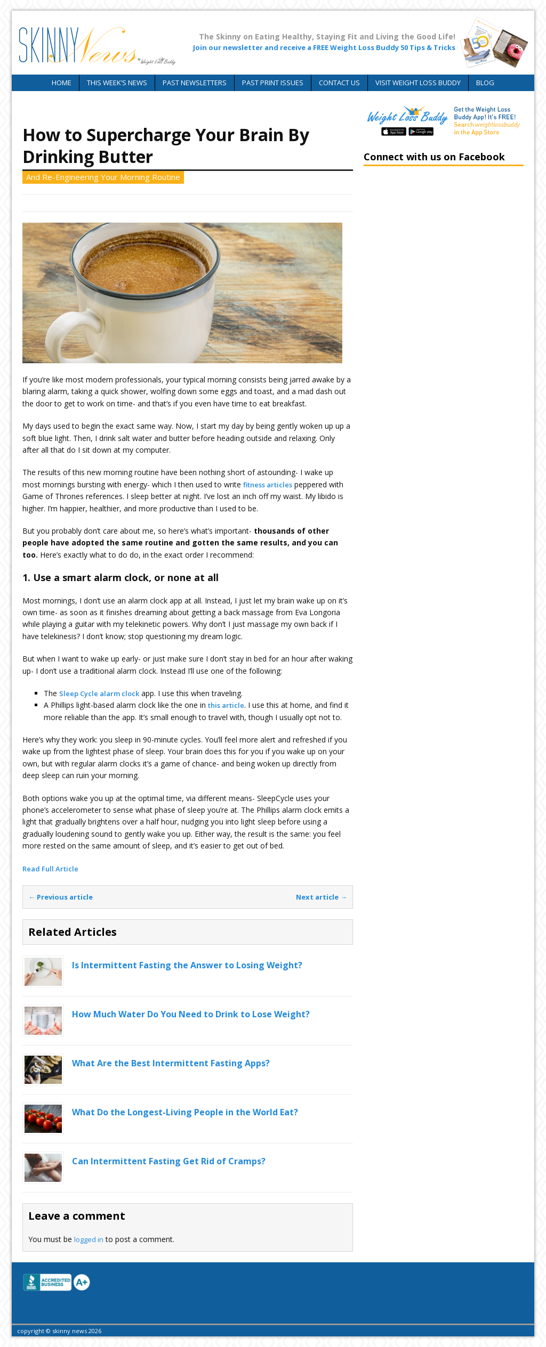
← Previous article (60, 897)
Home (61, 82)
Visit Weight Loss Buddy (418, 82)
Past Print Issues (272, 82)
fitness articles (267, 484)
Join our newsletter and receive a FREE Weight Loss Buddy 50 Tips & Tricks (324, 47)
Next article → (321, 897)
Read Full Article (50, 868)
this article (226, 705)
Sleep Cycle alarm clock (99, 693)
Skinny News (145, 203)
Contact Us (339, 82)
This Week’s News (117, 82)
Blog (485, 82)
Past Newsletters (195, 82)
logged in (88, 1239)
